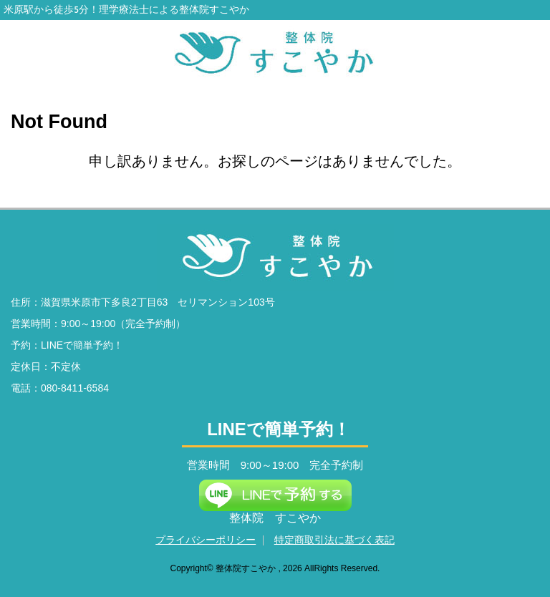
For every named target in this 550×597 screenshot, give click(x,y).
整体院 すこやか (275, 518)
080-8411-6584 (75, 388)
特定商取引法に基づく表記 (334, 539)
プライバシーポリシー (205, 539)
